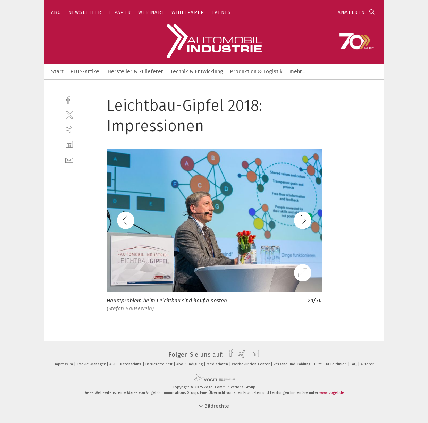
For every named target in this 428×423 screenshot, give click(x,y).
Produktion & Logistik (256, 71)
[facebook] (69, 99)
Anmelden (351, 12)
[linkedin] (69, 144)
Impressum (64, 364)
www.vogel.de (331, 392)
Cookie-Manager (92, 364)
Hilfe (318, 364)
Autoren (368, 364)
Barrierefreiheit (159, 364)
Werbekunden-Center (251, 364)
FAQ (354, 364)
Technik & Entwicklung (196, 71)
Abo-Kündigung (190, 364)
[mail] (69, 159)
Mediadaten (218, 364)
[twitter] (69, 114)
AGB (113, 364)
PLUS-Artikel (85, 71)
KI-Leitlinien (337, 364)
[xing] (69, 129)
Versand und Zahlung (292, 364)
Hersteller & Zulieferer (135, 71)
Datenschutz (131, 364)
